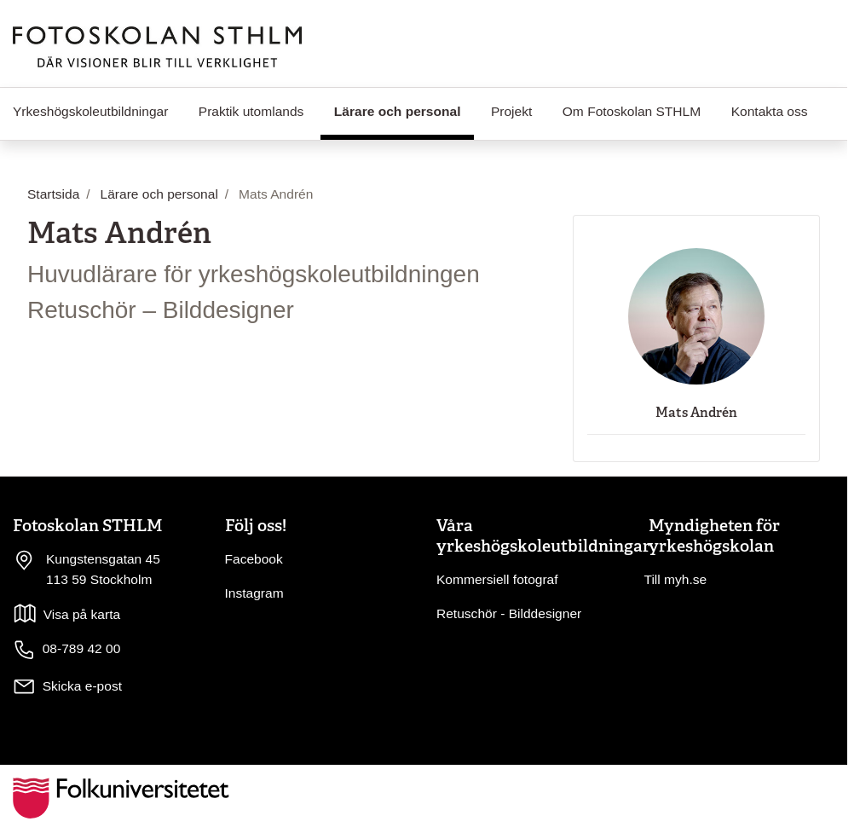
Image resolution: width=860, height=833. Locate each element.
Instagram (254, 593)
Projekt (511, 111)
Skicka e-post (82, 686)
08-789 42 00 (66, 650)
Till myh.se (675, 579)
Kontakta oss (769, 111)
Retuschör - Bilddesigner (508, 613)
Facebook (254, 559)
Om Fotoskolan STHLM (632, 111)
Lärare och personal (404, 110)
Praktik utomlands (251, 111)
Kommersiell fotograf (497, 579)
